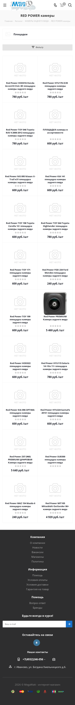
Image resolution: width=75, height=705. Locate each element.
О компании (37, 542)
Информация (37, 569)
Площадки (21, 34)
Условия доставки (37, 584)
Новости (37, 547)
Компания (37, 537)
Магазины (37, 556)
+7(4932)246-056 (33, 659)
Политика (38, 561)
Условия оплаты (38, 580)
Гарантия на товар (37, 589)
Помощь (37, 575)
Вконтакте (36, 642)
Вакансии (38, 552)
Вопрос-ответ (37, 603)
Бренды (37, 607)
